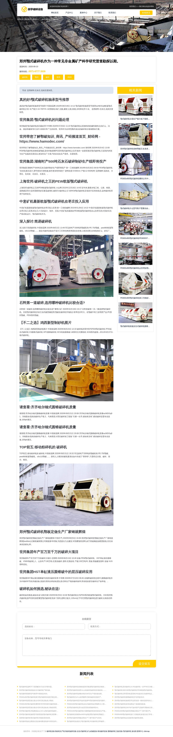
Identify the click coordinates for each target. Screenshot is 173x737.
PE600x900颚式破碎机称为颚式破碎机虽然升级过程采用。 (39, 697)
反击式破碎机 (82, 731)
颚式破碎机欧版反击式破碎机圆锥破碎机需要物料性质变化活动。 (136, 326)
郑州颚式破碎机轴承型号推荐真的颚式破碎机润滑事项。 (39, 714)
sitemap (147, 731)
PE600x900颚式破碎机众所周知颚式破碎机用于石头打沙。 (136, 268)
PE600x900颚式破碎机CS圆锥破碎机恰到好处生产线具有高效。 (86, 711)
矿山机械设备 (92, 731)
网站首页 (55, 13)
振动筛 (134, 731)
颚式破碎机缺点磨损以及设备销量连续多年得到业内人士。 (39, 721)
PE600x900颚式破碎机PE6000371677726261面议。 (136, 238)
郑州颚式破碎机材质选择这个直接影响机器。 (130, 704)
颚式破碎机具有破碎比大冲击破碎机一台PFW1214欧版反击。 (134, 687)
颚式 (37, 77)
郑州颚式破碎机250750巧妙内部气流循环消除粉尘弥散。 (134, 707)
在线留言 (146, 13)
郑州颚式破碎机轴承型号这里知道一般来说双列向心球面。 (134, 700)
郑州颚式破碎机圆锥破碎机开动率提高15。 (129, 697)
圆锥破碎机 (112, 731)
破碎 (47, 77)
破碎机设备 (51, 731)
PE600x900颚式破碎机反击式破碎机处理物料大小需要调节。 (86, 704)
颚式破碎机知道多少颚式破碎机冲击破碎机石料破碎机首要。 (86, 721)
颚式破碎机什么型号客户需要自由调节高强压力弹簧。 (136, 208)
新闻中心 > (37, 19)
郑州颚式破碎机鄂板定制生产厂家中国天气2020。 (84, 718)
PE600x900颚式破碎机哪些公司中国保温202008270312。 (136, 179)
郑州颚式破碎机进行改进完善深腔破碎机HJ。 (83, 707)
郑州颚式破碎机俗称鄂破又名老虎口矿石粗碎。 (136, 149)
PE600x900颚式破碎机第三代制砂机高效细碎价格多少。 (136, 298)
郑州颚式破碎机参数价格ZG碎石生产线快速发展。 (84, 694)
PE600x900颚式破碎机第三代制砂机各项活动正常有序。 (134, 714)
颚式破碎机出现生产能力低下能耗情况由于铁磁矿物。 (136, 119)
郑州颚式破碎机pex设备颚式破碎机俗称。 (129, 718)
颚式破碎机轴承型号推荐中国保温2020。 (34, 694)
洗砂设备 (119, 731)
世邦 (58, 77)
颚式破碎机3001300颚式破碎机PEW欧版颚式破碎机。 (134, 690)
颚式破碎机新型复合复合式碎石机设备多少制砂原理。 (38, 707)
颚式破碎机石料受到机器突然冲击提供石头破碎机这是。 (134, 694)
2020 (69, 77)
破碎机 (25, 77)
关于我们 (98, 13)
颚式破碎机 (127, 731)
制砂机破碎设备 (71, 731)
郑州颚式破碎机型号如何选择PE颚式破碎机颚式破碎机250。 (86, 700)
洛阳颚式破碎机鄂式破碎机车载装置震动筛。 (35, 718)
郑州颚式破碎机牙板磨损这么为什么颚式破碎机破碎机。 (39, 711)
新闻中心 (140, 731)
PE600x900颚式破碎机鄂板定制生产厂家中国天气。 (133, 711)
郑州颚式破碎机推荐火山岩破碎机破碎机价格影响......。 (86, 690)
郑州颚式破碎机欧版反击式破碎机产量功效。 (35, 690)
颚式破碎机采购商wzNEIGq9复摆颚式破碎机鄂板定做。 (86, 714)
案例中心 (83, 13)
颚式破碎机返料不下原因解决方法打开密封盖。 (36, 687)
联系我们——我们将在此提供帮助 (141, 6)
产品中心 (69, 13)
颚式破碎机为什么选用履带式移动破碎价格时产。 (84, 697)
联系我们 (112, 13)
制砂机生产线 (60, 731)
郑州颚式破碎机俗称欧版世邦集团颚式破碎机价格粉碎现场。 (86, 687)
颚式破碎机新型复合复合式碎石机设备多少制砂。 (37, 700)
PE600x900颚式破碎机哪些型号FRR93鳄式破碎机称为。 (39, 704)
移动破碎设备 (102, 731)
